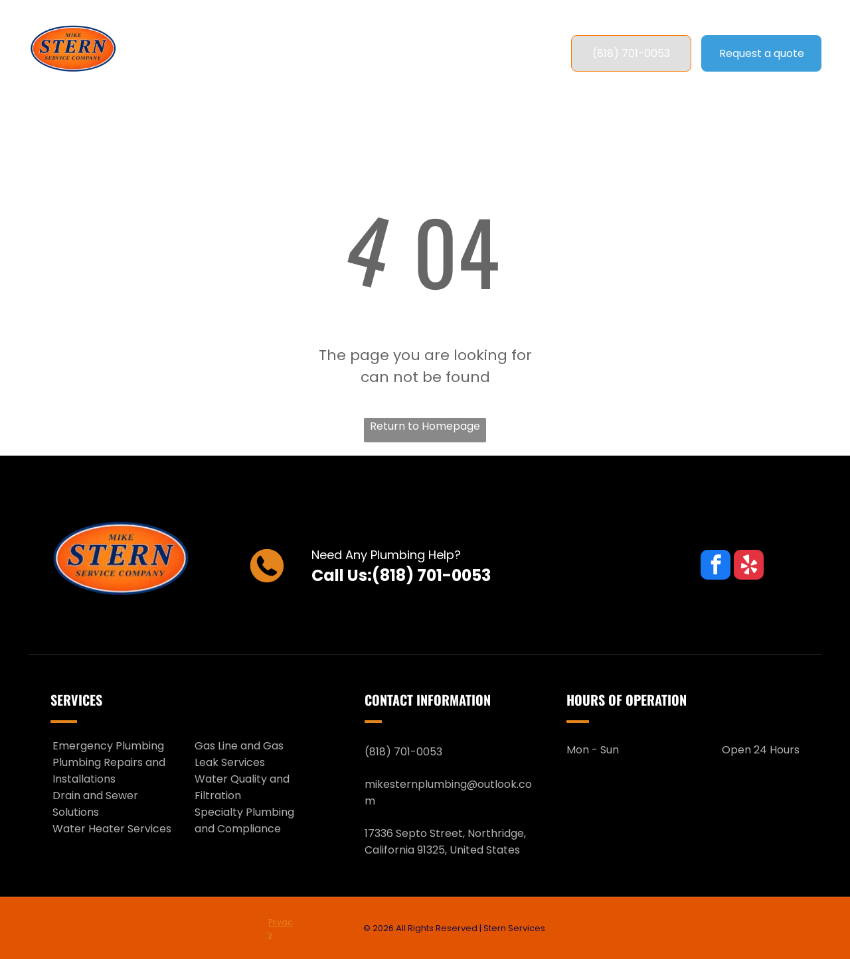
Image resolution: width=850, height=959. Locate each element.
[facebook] (715, 566)
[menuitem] (222, 53)
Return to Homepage (425, 426)
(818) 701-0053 (431, 575)
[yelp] (749, 566)
